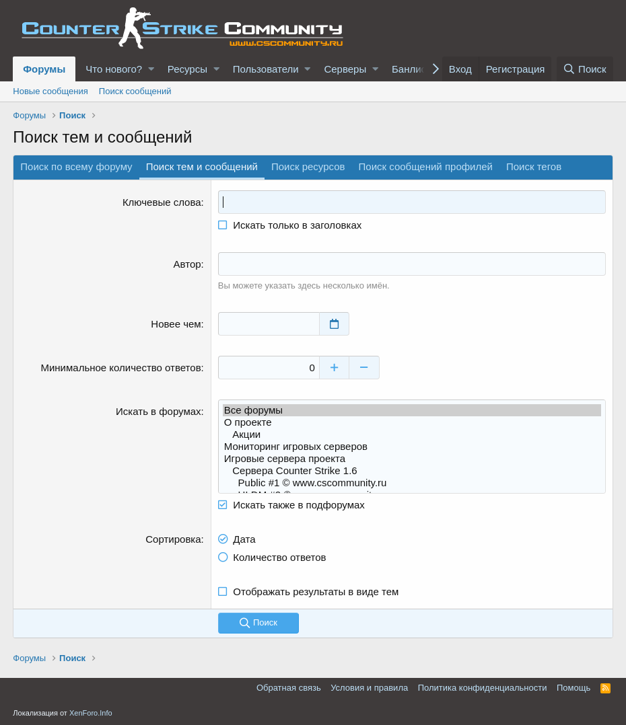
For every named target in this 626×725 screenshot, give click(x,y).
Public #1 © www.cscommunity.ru (412, 483)
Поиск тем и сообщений (202, 166)
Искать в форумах (158, 411)
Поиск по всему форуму (76, 166)
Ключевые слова (162, 202)
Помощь (573, 688)
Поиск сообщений (135, 91)
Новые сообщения (50, 91)
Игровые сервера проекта (412, 459)
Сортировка (173, 539)
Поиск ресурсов (308, 166)
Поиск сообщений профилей (426, 166)
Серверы (345, 69)
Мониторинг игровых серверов (412, 447)
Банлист (411, 69)
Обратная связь (288, 688)
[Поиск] (585, 68)
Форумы (44, 69)
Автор (187, 264)
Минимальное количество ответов (120, 367)
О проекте (412, 422)
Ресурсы (187, 69)
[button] (151, 68)
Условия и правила (369, 688)
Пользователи (266, 69)
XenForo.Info (90, 713)
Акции (412, 434)
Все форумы (412, 410)
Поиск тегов (533, 166)
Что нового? (113, 69)
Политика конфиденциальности (482, 688)
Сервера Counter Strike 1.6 (412, 471)
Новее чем (176, 324)
